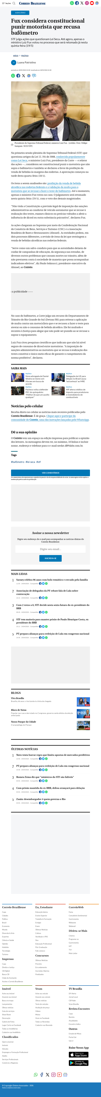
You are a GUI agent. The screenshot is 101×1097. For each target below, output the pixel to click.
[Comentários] (34, 76)
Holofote (5, 1070)
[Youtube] (92, 4)
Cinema (72, 1058)
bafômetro (18, 502)
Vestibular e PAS (41, 1059)
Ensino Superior (41, 1038)
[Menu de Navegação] (6, 3)
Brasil (4, 1045)
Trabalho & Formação (43, 1041)
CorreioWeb (76, 1029)
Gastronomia (74, 1041)
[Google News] (97, 4)
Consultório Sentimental (78, 1038)
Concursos (42, 1078)
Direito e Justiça (8, 1090)
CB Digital (6, 1093)
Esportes (5, 1059)
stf (39, 502)
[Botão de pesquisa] (13, 3)
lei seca (31, 502)
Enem (37, 1049)
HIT (70, 1068)
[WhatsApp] (72, 4)
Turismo (5, 1077)
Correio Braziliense (14, 1029)
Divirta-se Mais (78, 1053)
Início (15, 56)
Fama (71, 1034)
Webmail (72, 1049)
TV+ (70, 1072)
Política (24, 56)
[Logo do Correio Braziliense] (32, 3)
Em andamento (41, 1090)
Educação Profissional (43, 1066)
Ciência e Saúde (8, 1063)
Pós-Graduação (41, 1070)
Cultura (38, 1056)
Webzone (72, 1045)
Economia (5, 1049)
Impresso (8, 1081)
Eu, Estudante (44, 1029)
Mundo (4, 1052)
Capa (4, 1034)
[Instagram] (87, 4)
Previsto (38, 1086)
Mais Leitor (73, 1076)
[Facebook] (77, 4)
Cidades (5, 1038)
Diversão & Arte (8, 1056)
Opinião (5, 1066)
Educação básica (41, 1034)
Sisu (36, 1063)
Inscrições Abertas (42, 1093)
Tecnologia (6, 1073)
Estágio (38, 1045)
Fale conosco (40, 1073)
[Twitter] (82, 4)
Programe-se (74, 1061)
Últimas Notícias (41, 1052)
